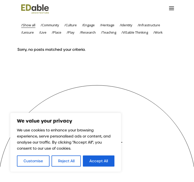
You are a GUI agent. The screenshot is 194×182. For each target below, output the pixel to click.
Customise (33, 161)
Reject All (66, 161)
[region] (65, 142)
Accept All (98, 161)
